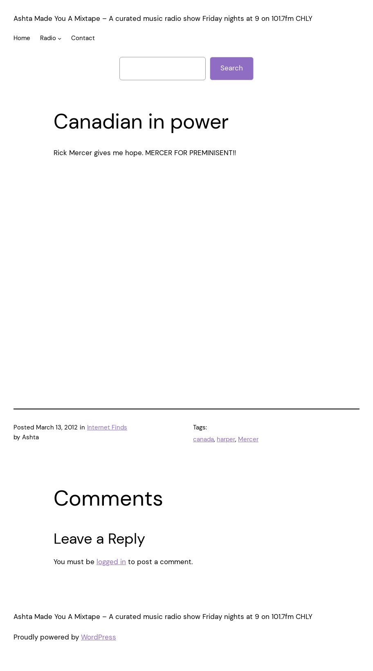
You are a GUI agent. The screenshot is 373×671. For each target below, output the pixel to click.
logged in (111, 561)
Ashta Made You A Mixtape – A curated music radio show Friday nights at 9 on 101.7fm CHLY (162, 18)
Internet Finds (107, 427)
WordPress (98, 637)
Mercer (248, 439)
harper (226, 439)
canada (203, 439)
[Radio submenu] (59, 38)
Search (231, 67)
